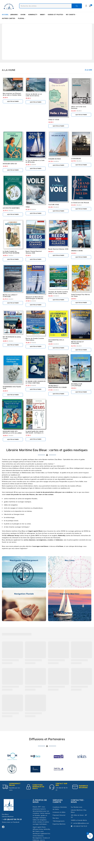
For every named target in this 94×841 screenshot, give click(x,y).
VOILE (28, 207)
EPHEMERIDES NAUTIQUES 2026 (12, 387)
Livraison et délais (15, 784)
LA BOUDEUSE (76, 158)
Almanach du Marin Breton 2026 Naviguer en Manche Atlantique (34, 298)
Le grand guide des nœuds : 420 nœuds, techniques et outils (35, 432)
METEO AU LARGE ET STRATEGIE (10, 295)
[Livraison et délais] (5, 786)
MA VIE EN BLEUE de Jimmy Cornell (12, 337)
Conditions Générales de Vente (39, 786)
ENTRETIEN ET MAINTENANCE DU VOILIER (57, 386)
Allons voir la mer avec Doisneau (78, 107)
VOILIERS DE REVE (54, 159)
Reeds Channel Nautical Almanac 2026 (34, 252)
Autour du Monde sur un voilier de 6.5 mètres (34, 95)
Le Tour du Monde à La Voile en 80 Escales (35, 161)
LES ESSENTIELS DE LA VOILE (56, 340)
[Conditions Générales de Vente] (28, 786)
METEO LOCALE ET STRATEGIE (77, 342)
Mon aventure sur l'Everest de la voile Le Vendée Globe (12, 94)
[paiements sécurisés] (75, 786)
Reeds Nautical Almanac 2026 (58, 249)
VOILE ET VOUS (53, 119)
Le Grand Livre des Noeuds (80, 202)
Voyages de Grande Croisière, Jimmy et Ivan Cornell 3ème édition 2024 (58, 293)
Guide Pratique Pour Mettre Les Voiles (80, 295)
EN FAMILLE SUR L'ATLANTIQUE (76, 384)
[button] (13, 101)
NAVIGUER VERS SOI (10, 164)
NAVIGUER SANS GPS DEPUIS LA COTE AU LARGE (12, 432)
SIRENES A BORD (77, 251)
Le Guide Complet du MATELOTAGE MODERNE (11, 252)
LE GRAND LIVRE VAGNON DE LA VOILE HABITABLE (36, 382)
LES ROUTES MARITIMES (11, 208)
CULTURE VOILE (53, 204)
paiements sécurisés (83, 786)
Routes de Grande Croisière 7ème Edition (35, 339)
